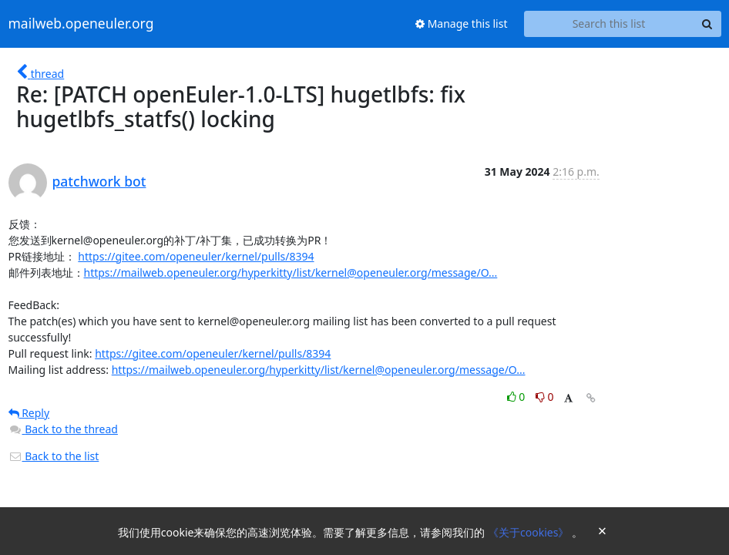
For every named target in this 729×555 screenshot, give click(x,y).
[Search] (707, 24)
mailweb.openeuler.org (81, 24)
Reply (29, 412)
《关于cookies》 (530, 532)
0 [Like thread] (517, 396)
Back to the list (53, 456)
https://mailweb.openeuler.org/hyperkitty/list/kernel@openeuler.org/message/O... (291, 272)
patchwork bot (99, 181)
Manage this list (461, 23)
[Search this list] (609, 24)
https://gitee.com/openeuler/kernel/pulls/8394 (196, 256)
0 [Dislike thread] (545, 396)
